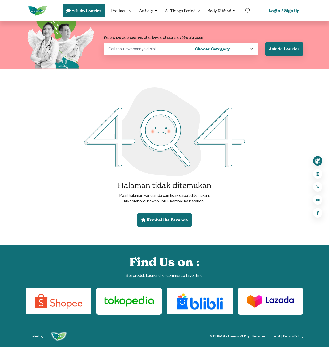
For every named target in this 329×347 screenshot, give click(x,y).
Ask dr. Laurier (284, 49)
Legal (276, 336)
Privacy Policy (293, 336)
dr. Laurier (83, 10)
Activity (146, 10)
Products (119, 10)
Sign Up (291, 10)
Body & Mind (219, 10)
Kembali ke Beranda (164, 220)
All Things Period (180, 10)
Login (274, 10)
